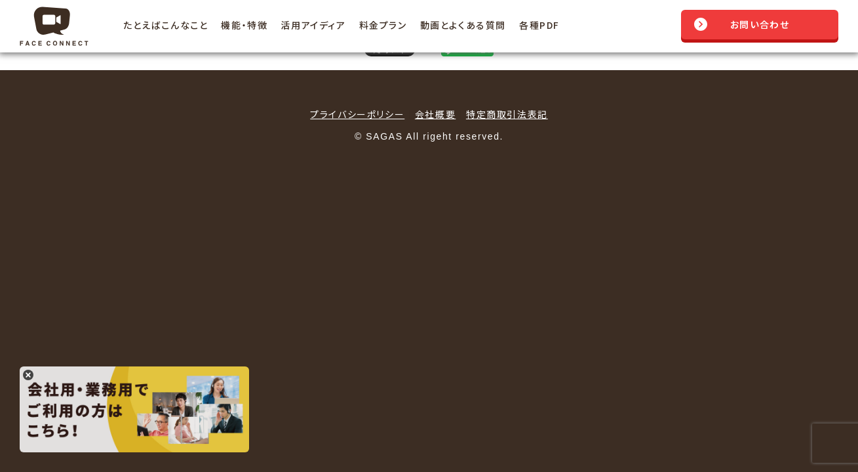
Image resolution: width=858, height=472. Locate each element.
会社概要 (435, 114)
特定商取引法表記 (507, 114)
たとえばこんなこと (165, 24)
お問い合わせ (760, 24)
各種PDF (539, 24)
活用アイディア (313, 24)
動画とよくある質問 (463, 24)
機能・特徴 (244, 24)
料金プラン (383, 24)
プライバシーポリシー (357, 114)
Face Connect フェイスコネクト (58, 26)
